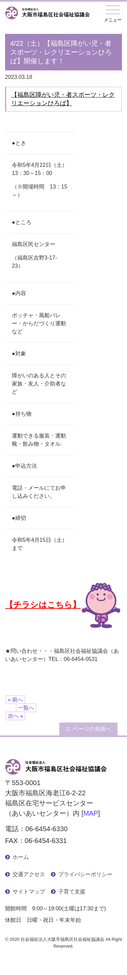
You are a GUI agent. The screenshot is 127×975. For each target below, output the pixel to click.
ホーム (21, 857)
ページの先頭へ (92, 729)
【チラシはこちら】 (63, 604)
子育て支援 (71, 891)
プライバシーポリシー (85, 874)
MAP (90, 813)
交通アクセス (29, 874)
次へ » (15, 716)
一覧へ (26, 708)
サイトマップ (29, 891)
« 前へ (15, 700)
